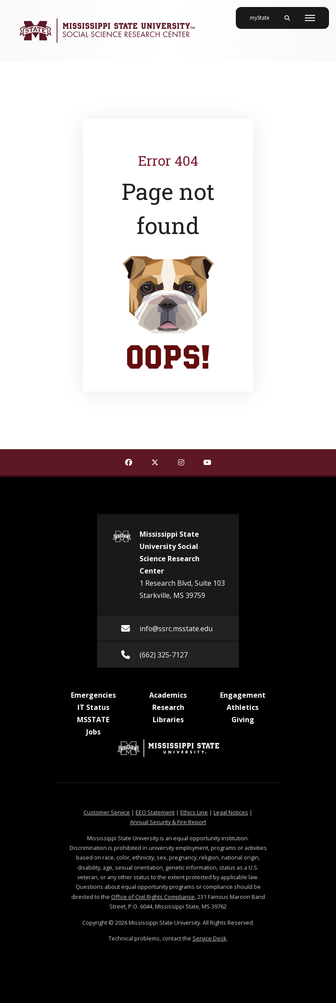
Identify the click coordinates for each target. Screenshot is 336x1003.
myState (263, 14)
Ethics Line (194, 812)
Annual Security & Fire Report (168, 822)
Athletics (243, 707)
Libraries (168, 719)
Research (168, 707)
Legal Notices (231, 812)
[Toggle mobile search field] (287, 18)
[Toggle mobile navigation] (310, 18)
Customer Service (107, 812)
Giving (242, 719)
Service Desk (209, 938)
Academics (168, 695)
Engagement (243, 695)
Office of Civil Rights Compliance (153, 897)
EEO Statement (155, 812)
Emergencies (93, 695)
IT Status (93, 707)
